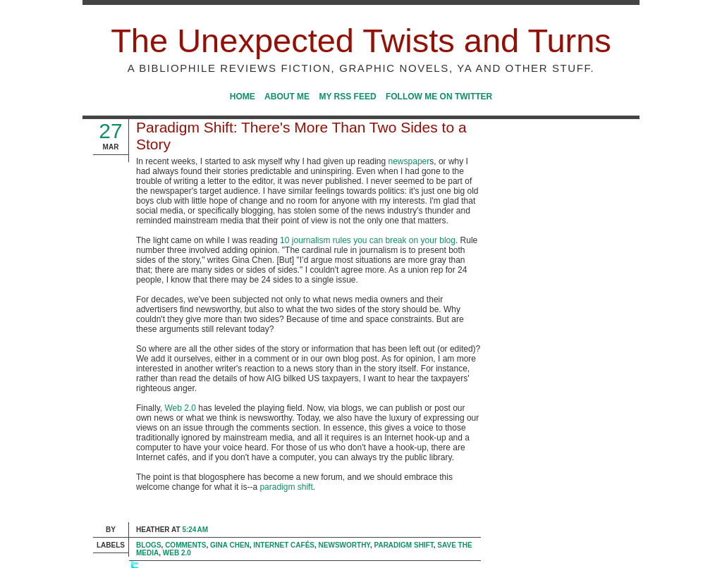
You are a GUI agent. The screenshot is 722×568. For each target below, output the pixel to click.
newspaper (409, 161)
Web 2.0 (179, 408)
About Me (287, 96)
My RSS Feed (347, 96)
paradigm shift (285, 487)
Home (242, 96)
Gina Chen (230, 545)
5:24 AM (195, 529)
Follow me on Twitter (439, 96)
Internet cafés (283, 545)
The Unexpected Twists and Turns (361, 40)
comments (185, 545)
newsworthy (344, 545)
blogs (148, 545)
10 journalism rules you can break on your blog (367, 240)
